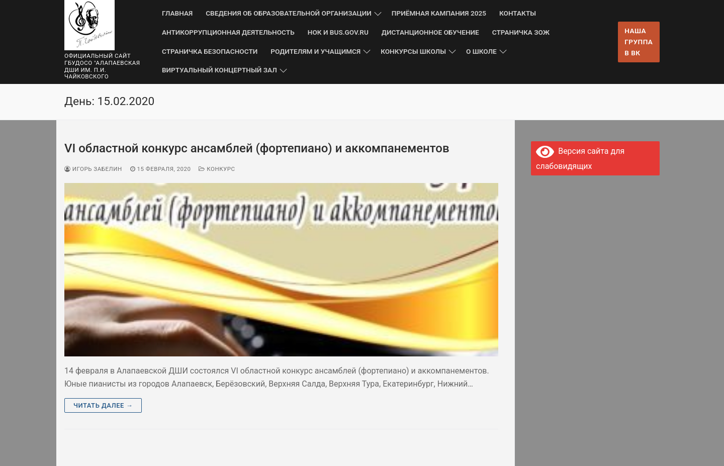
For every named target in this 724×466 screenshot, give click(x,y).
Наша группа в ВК (638, 42)
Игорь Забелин (93, 168)
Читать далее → (103, 405)
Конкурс (217, 168)
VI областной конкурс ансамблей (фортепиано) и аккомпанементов (256, 148)
